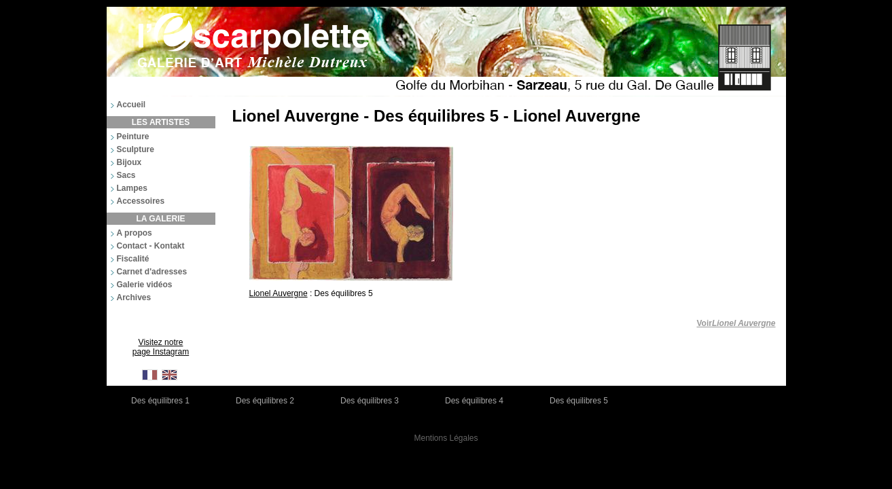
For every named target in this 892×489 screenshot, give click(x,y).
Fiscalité (133, 259)
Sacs (126, 175)
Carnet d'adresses (152, 271)
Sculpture (135, 149)
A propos (134, 233)
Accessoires (141, 201)
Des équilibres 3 (369, 400)
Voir (735, 323)
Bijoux (129, 162)
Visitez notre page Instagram (160, 347)
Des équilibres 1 (160, 400)
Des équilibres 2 (265, 400)
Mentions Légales (446, 438)
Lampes (132, 188)
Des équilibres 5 (579, 400)
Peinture (133, 136)
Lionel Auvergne (278, 293)
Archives (134, 297)
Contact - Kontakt (151, 246)
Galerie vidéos (145, 284)
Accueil (131, 104)
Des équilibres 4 (474, 400)
